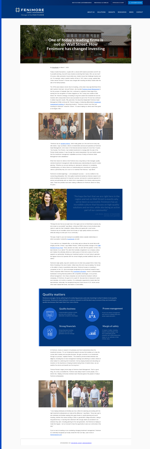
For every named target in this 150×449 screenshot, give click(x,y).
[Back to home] (30, 11)
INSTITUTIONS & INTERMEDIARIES (82, 2)
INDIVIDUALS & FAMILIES (101, 2)
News (131, 12)
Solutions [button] (101, 12)
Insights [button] (111, 12)
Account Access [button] (135, 2)
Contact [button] (139, 12)
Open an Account (118, 2)
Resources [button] (122, 12)
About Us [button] (90, 12)
